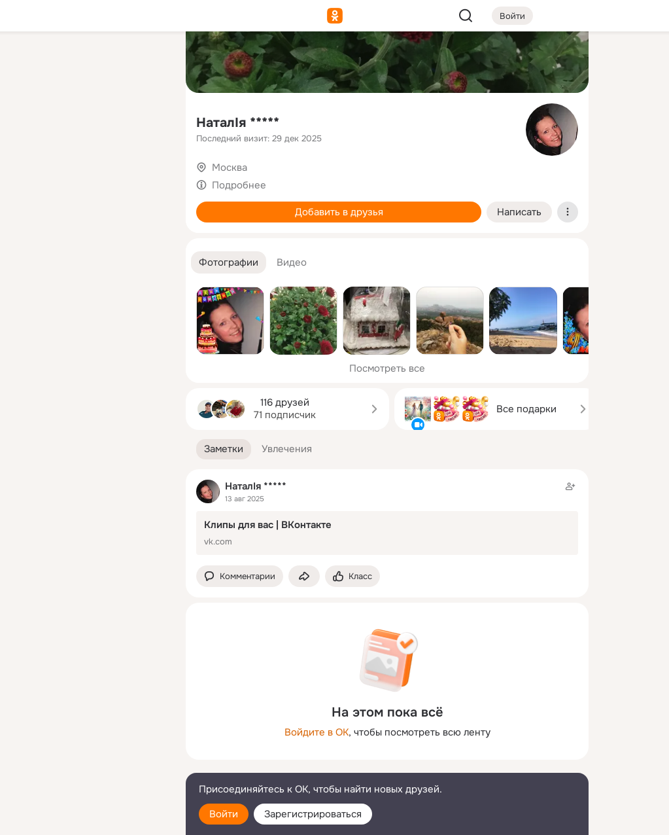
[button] (228, 262)
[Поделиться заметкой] (304, 576)
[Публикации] (31, 120)
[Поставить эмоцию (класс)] (352, 576)
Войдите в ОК (316, 732)
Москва (229, 167)
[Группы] (146, 63)
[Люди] (89, 120)
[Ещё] (89, 734)
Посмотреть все (387, 368)
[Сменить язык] (89, 762)
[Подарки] (31, 178)
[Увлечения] (89, 63)
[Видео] (146, 120)
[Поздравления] (89, 178)
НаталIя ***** (237, 123)
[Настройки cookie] (89, 818)
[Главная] (31, 63)
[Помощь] (31, 235)
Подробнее (239, 185)
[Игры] (146, 178)
